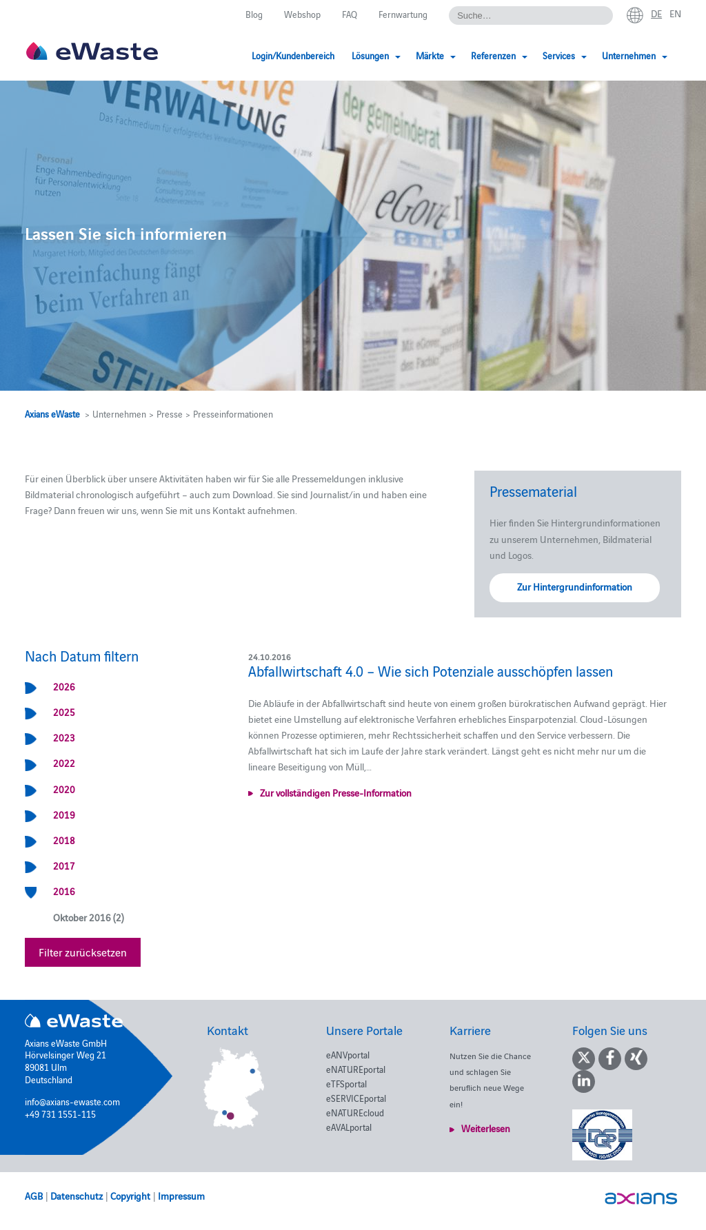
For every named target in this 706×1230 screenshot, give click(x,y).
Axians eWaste (52, 413)
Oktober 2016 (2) (88, 917)
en (675, 13)
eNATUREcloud (355, 1112)
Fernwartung (403, 14)
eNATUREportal (355, 1069)
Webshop (302, 14)
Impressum (181, 1195)
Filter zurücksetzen (83, 951)
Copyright (130, 1195)
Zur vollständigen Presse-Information (336, 792)
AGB (34, 1195)
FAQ (349, 14)
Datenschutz (76, 1195)
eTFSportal (346, 1083)
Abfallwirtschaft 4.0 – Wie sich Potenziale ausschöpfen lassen (430, 670)
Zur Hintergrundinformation (574, 586)
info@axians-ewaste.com (72, 1101)
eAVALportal (349, 1126)
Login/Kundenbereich (293, 55)
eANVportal (348, 1054)
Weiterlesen (485, 1128)
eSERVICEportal (356, 1097)
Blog (254, 14)
